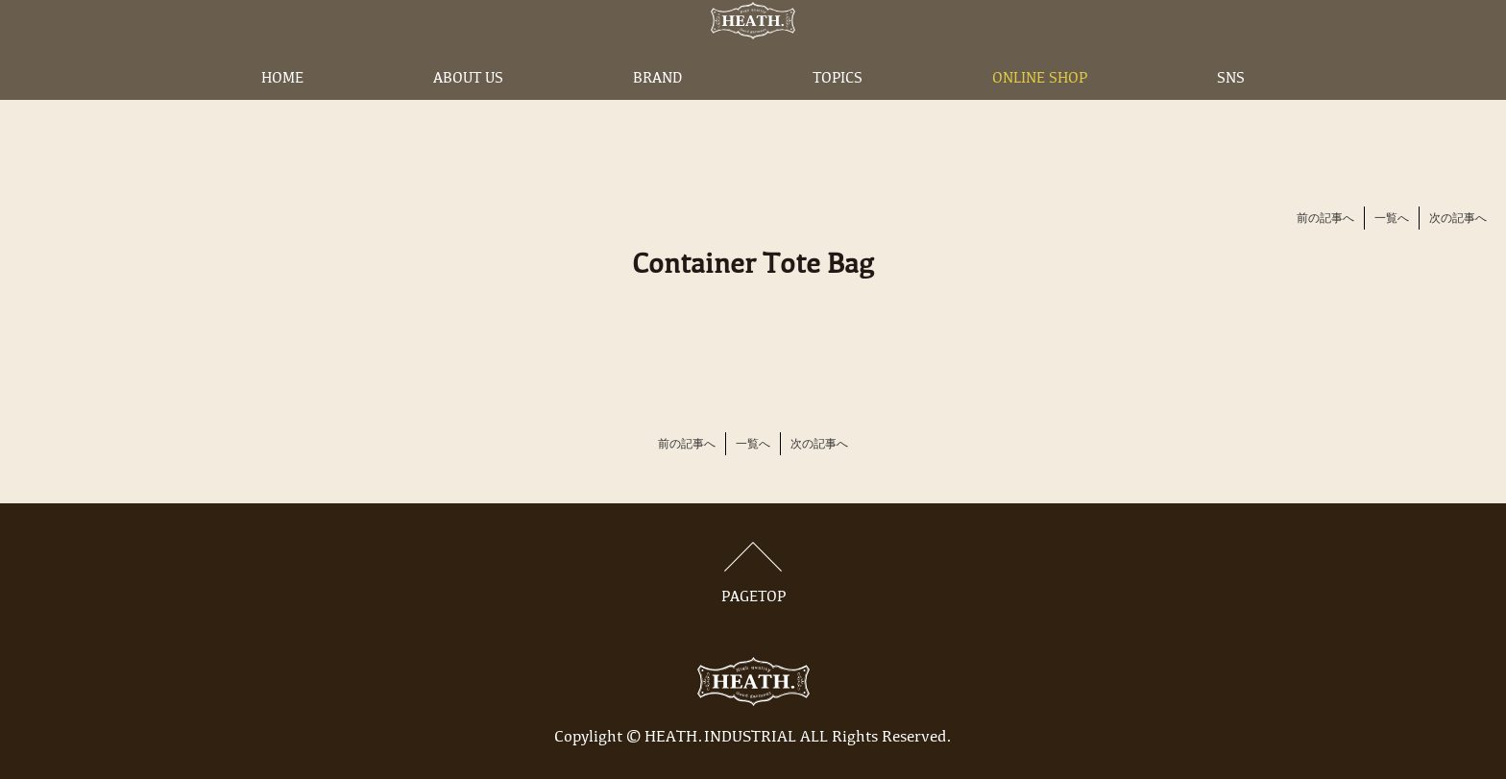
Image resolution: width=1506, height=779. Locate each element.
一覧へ (1391, 219)
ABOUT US (468, 108)
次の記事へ (1458, 219)
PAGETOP (753, 573)
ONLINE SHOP (1039, 108)
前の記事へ (1325, 219)
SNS (1231, 108)
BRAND (657, 108)
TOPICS (837, 108)
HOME (282, 108)
